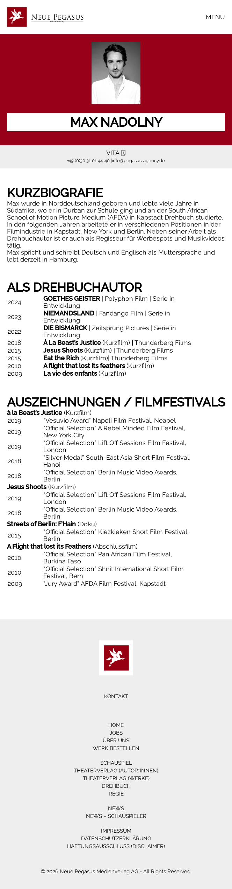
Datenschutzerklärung (116, 838)
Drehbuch (116, 786)
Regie (116, 794)
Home (116, 725)
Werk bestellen (116, 748)
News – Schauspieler (116, 816)
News (116, 808)
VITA (117, 153)
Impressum (116, 831)
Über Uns (116, 740)
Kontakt (116, 696)
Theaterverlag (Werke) (116, 778)
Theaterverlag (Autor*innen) (116, 771)
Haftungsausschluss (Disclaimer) (116, 846)
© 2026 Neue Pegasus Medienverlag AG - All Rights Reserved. (116, 871)
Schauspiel (116, 763)
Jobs (116, 733)
